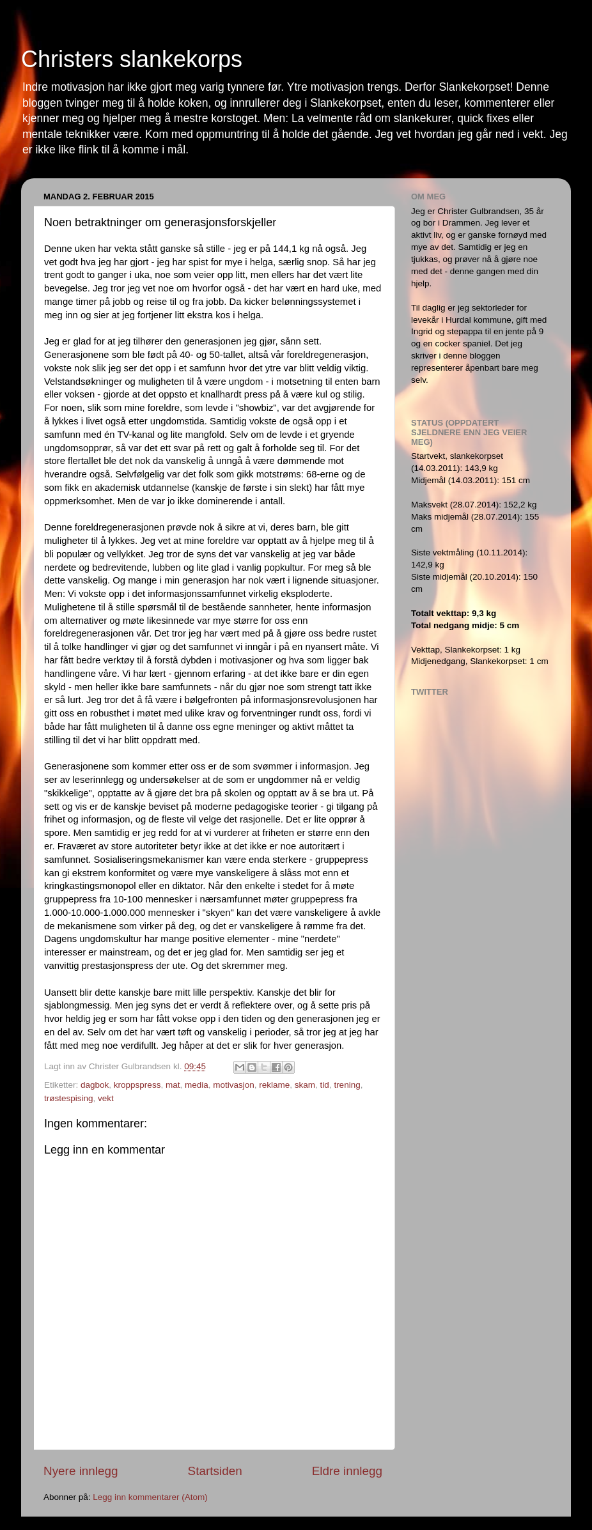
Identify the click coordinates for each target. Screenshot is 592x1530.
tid (324, 1085)
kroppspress (137, 1085)
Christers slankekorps (131, 59)
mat (173, 1085)
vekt (106, 1098)
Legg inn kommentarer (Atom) (150, 1497)
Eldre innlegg (347, 1471)
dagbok (95, 1085)
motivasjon (233, 1085)
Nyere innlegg (80, 1471)
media (196, 1085)
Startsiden (215, 1471)
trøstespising (68, 1098)
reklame (274, 1085)
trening (347, 1085)
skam (305, 1085)
